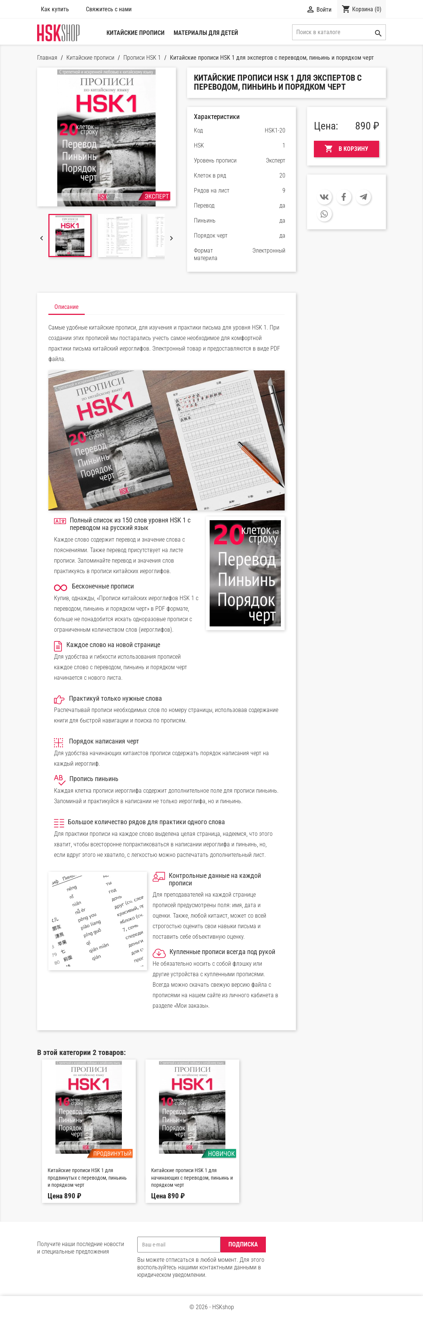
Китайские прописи (135, 32)
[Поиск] (339, 32)
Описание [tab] (66, 306)
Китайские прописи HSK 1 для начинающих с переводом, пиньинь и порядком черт (192, 1177)
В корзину (346, 149)
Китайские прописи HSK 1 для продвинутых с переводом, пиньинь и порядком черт (87, 1177)
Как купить (55, 9)
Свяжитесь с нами (110, 9)
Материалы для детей (206, 32)
